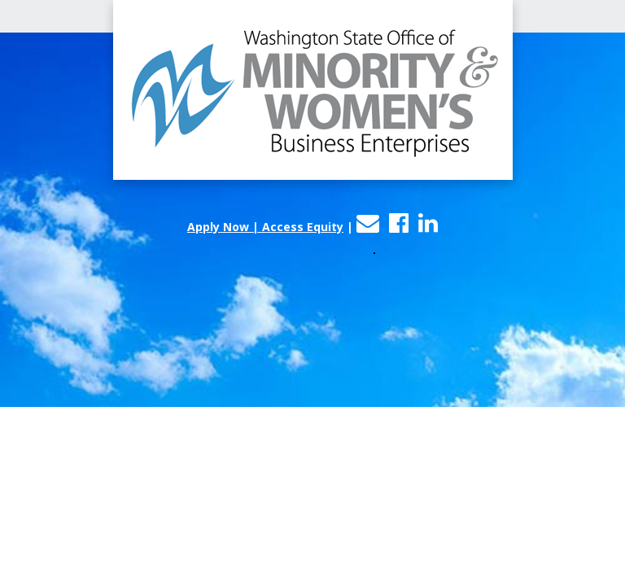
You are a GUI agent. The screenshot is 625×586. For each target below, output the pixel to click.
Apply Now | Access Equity (265, 226)
